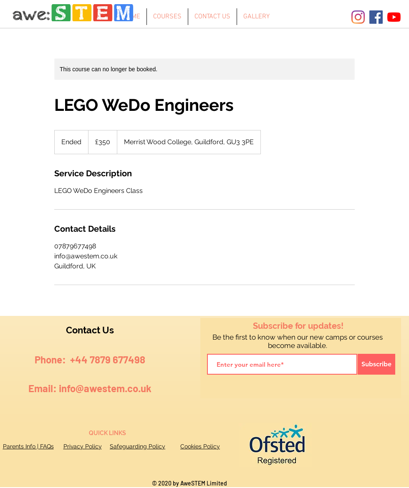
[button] (167, 16)
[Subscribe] (376, 364)
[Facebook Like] (369, 388)
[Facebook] (376, 17)
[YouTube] (394, 17)
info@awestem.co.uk (105, 388)
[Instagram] (358, 17)
